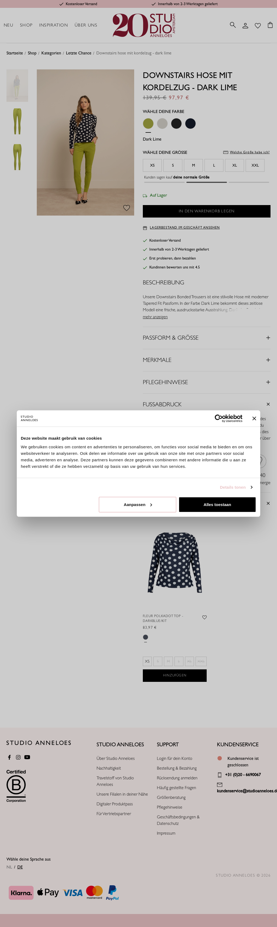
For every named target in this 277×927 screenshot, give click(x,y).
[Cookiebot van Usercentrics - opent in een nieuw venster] (218, 418)
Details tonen (233, 487)
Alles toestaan (217, 504)
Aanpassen (138, 504)
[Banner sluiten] (254, 418)
